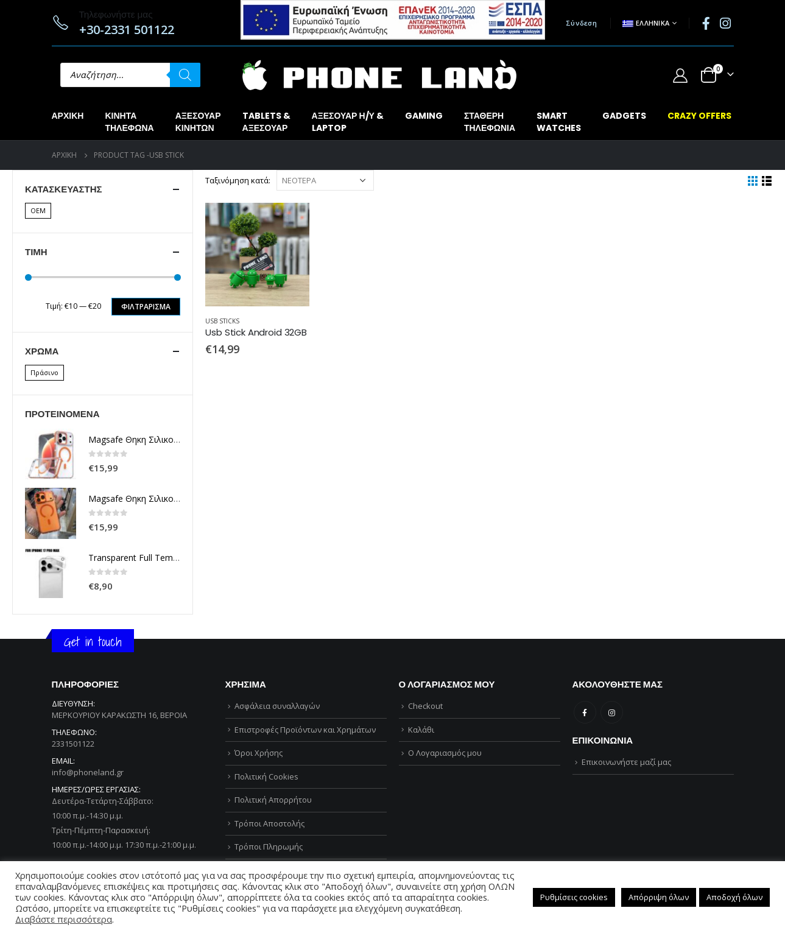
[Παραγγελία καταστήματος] (325, 180)
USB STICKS (222, 321)
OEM (38, 210)
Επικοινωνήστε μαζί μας (626, 761)
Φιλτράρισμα (146, 306)
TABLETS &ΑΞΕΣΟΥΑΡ (266, 122)
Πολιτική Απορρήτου (273, 799)
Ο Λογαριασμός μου (445, 752)
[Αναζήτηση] (185, 75)
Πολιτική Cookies (266, 776)
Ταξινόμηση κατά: (237, 180)
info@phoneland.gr (88, 772)
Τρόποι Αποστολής (269, 823)
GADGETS (624, 116)
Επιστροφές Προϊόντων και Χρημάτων (305, 729)
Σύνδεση (581, 22)
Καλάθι (421, 729)
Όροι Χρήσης (258, 752)
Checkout (425, 705)
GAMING (424, 116)
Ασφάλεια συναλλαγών (277, 705)
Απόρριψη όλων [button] (658, 897)
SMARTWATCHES (559, 122)
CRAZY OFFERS (699, 116)
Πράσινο (44, 372)
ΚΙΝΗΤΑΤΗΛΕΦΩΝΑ (129, 122)
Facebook (585, 712)
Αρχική (68, 116)
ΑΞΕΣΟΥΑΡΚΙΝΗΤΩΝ (198, 122)
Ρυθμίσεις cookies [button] (574, 897)
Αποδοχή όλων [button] (734, 897)
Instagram (611, 712)
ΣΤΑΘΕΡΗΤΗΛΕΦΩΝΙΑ (489, 122)
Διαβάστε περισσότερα (63, 919)
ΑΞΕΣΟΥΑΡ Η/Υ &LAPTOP (348, 122)
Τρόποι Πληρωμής (268, 846)
